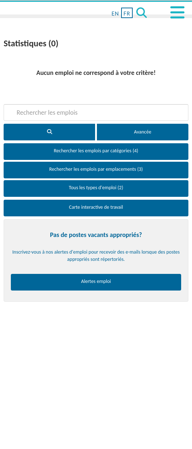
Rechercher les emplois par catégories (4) (96, 151)
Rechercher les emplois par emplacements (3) (96, 169)
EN (115, 13)
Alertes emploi (96, 281)
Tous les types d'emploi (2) (96, 188)
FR (126, 13)
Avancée (143, 132)
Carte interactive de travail (96, 207)
